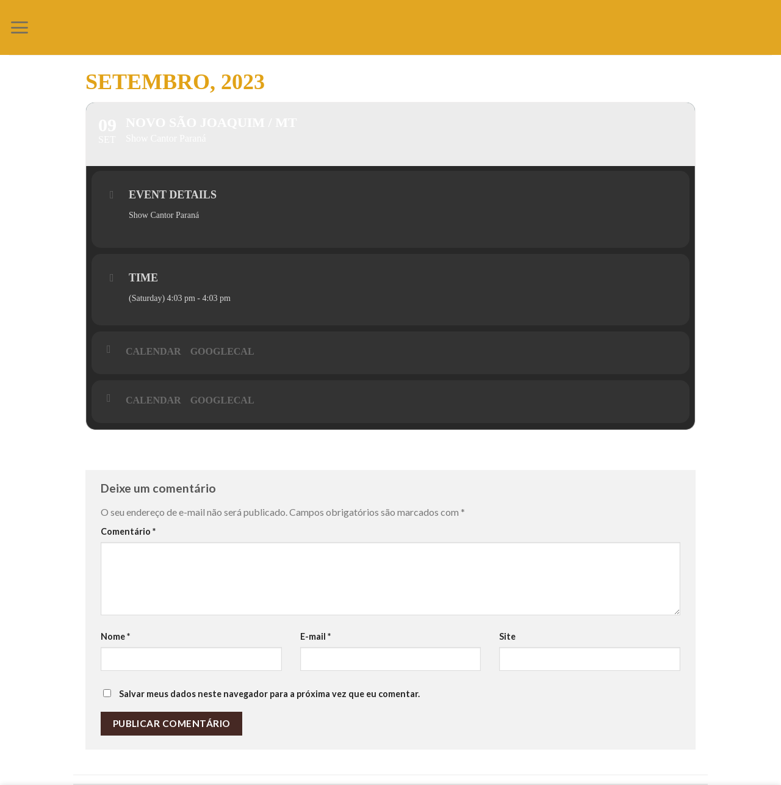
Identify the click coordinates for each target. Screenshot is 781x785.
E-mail (315, 636)
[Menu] (19, 27)
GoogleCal (222, 351)
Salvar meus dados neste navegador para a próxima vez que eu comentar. (269, 694)
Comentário (128, 531)
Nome (115, 636)
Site (507, 636)
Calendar (153, 351)
